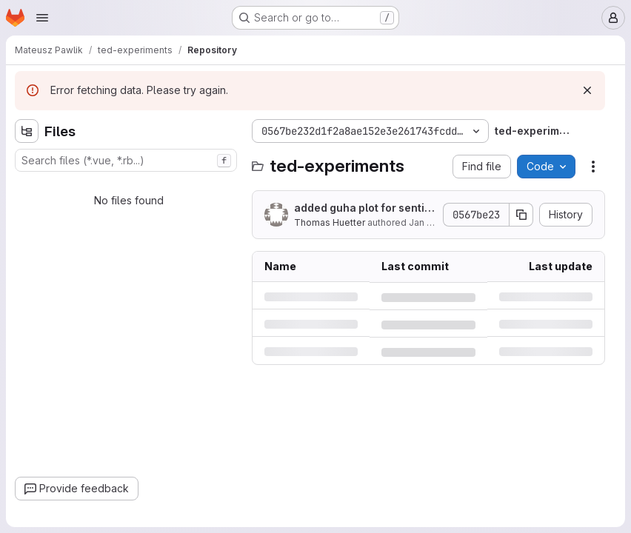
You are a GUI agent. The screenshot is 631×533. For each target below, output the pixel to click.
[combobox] (126, 160)
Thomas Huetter (329, 222)
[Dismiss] (587, 90)
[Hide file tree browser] (27, 131)
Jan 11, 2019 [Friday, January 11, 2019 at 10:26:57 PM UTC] (434, 222)
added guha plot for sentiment (363, 208)
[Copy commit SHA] (521, 215)
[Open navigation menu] (42, 18)
